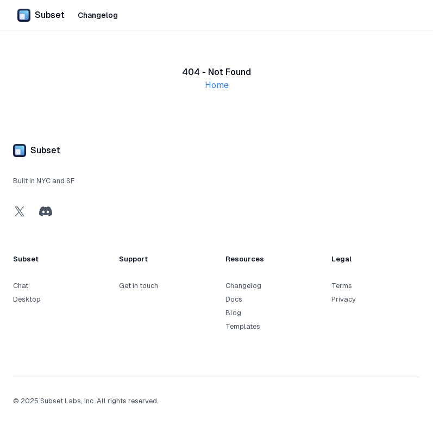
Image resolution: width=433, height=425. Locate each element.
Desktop (27, 299)
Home (217, 85)
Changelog (98, 15)
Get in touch (138, 286)
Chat (20, 286)
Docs (233, 299)
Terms (341, 286)
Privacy (343, 299)
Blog (233, 313)
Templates (242, 326)
